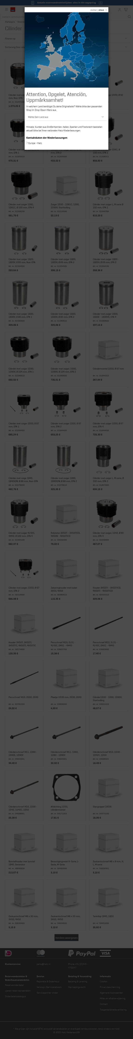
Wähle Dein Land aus (38, 116)
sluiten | (97, 10)
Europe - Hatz (35, 143)
